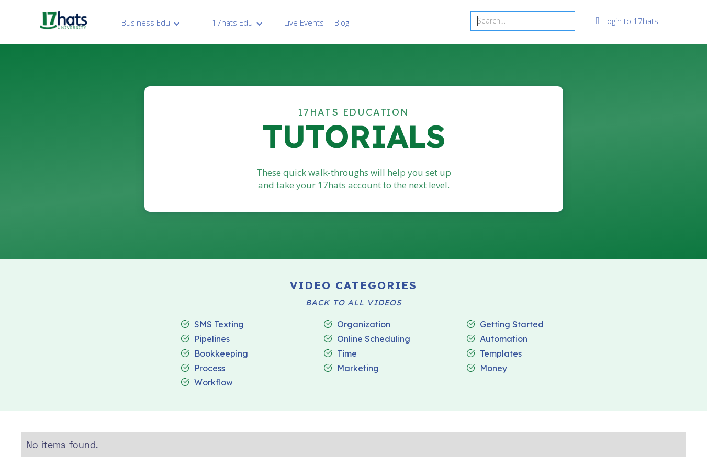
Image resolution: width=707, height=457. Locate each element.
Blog (341, 22)
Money (493, 368)
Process (209, 368)
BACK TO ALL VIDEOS (353, 303)
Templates (501, 354)
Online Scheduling (373, 339)
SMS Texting (219, 324)
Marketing (358, 368)
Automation (504, 339)
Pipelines (212, 339)
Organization (363, 324)
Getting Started (512, 324)
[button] (151, 22)
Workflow (213, 382)
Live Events (304, 22)
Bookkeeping (221, 354)
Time (347, 354)
